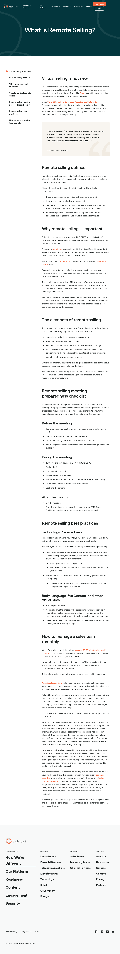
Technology (47, 879)
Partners (101, 884)
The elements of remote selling (20, 94)
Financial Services (50, 862)
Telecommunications (52, 867)
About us (101, 856)
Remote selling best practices (18, 112)
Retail (43, 884)
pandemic (57, 249)
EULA (37, 931)
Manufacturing (49, 873)
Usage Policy (26, 931)
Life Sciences (48, 856)
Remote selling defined (19, 77)
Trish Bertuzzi (64, 261)
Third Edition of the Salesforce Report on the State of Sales (73, 101)
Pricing (88, 6)
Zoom (82, 93)
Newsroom (102, 862)
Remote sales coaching (52, 683)
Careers (101, 867)
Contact (101, 873)
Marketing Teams (80, 862)
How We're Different (26, 6)
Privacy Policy (11, 931)
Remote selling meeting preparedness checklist (19, 103)
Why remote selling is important (19, 85)
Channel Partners (80, 867)
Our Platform (43, 6)
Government (47, 890)
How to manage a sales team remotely (19, 121)
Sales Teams (77, 856)
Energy (44, 896)
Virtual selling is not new (20, 71)
